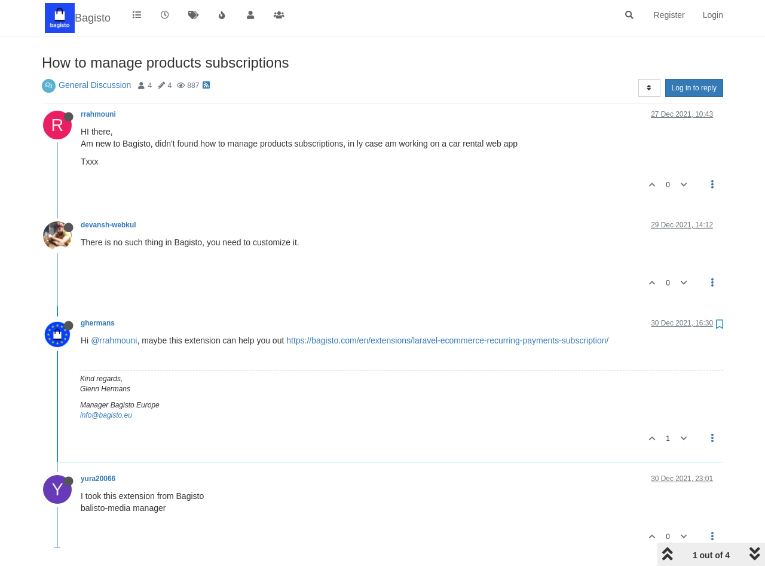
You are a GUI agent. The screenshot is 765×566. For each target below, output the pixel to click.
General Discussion (95, 85)
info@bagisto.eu (106, 415)
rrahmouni (98, 114)
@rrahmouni (114, 340)
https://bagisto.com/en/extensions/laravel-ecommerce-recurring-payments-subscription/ (447, 340)
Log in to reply (694, 88)
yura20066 (98, 478)
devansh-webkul (108, 225)
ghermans (98, 323)
